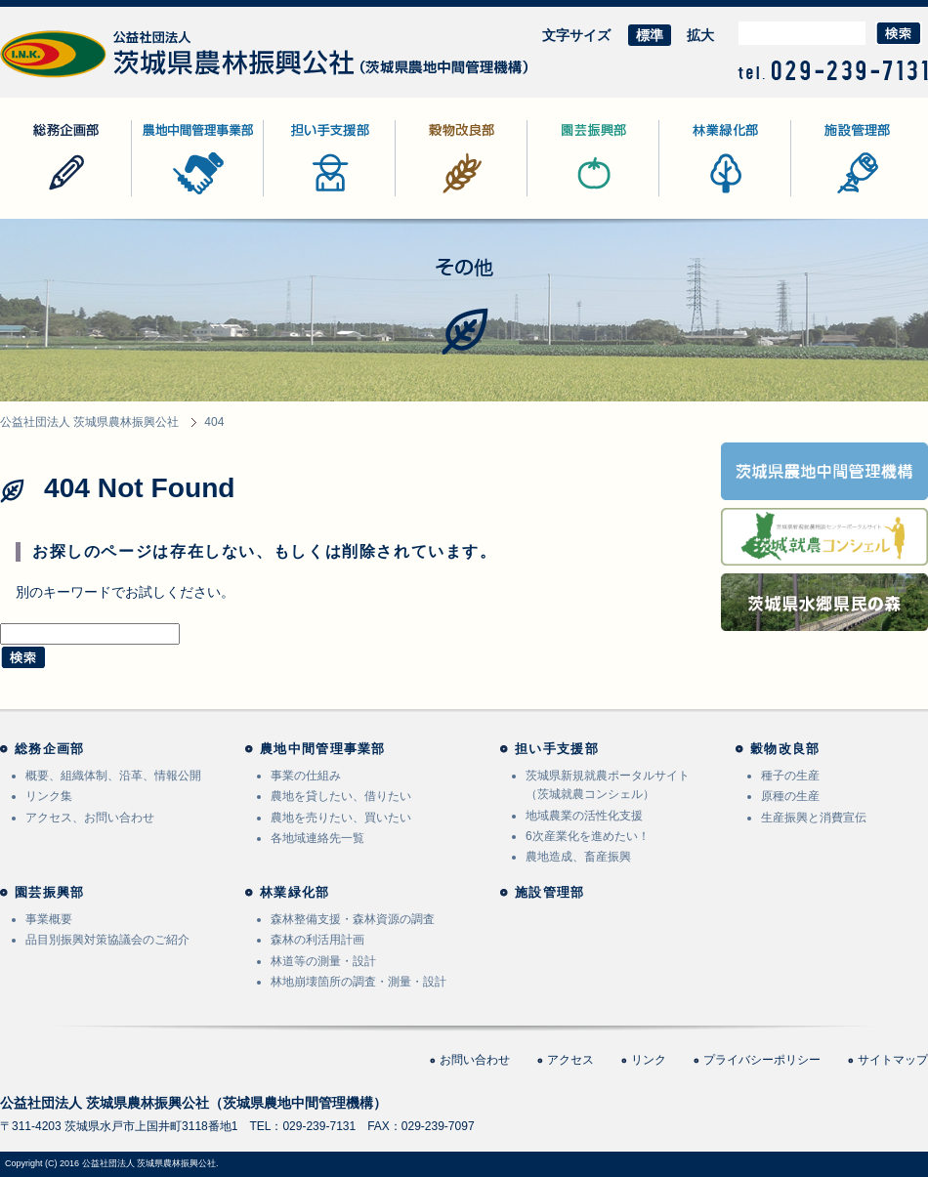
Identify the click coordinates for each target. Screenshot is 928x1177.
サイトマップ (893, 1060)
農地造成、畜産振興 (578, 856)
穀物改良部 (430, 195)
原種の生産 (790, 796)
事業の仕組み (306, 775)
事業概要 (48, 919)
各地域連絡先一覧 (317, 838)
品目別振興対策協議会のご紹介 (107, 939)
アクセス (570, 1060)
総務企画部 (34, 195)
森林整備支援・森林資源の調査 (353, 919)
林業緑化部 (693, 195)
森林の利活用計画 (317, 939)
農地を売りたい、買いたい (341, 817)
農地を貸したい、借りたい (341, 796)
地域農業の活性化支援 (584, 815)
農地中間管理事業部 (193, 195)
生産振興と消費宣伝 (813, 817)
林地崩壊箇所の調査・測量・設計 (358, 981)
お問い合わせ (475, 1060)
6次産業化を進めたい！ (588, 836)
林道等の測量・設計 (323, 961)
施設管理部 (825, 195)
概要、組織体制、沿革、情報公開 (113, 775)
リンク (648, 1060)
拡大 (700, 35)
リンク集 (48, 796)
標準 (649, 35)
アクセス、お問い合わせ (89, 817)
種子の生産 (790, 775)
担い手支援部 (305, 195)
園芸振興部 (561, 195)
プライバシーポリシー (762, 1060)
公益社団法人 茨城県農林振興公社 (104, 77)
